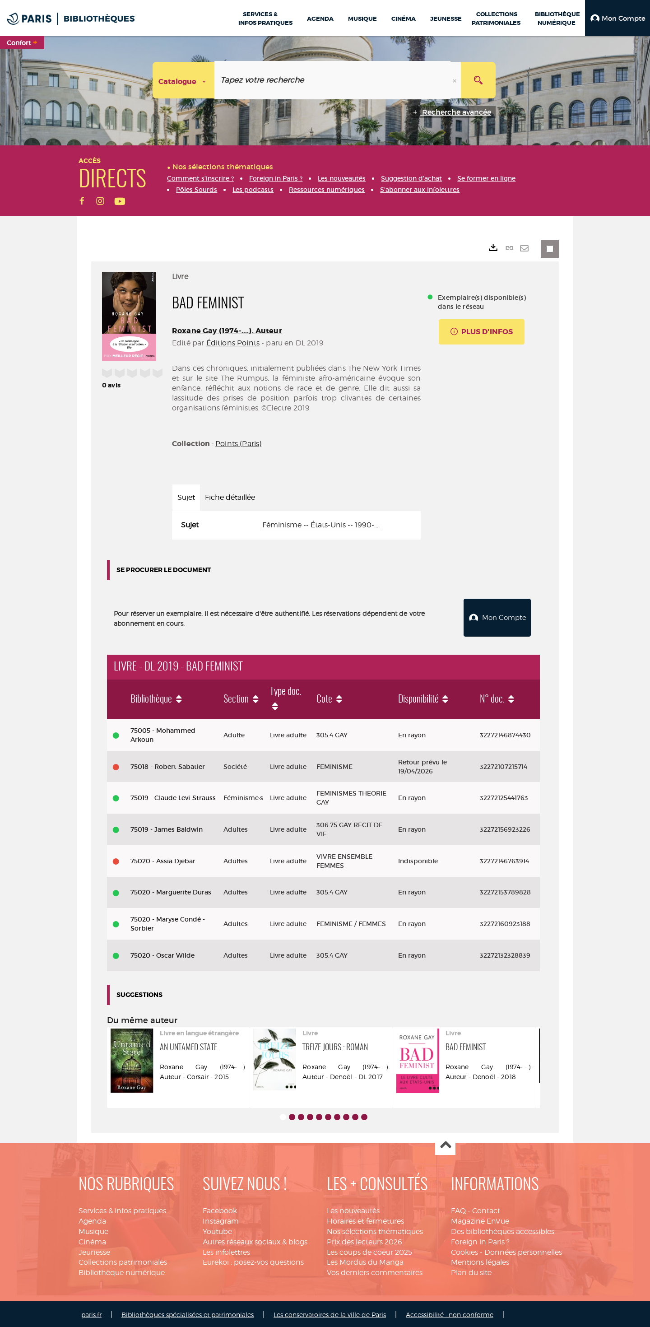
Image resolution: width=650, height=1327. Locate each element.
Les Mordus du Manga (365, 1260)
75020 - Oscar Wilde (162, 953)
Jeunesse (94, 1250)
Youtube (217, 1229)
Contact (486, 1208)
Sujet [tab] (186, 497)
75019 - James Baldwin (166, 827)
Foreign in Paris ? (480, 1239)
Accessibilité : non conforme (449, 1312)
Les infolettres (226, 1250)
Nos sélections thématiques (375, 1229)
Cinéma (92, 1239)
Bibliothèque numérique (122, 1270)
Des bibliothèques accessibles (502, 1229)
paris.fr (91, 1312)
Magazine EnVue (480, 1219)
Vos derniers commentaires (374, 1270)
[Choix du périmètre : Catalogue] (184, 80)
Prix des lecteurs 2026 (364, 1239)
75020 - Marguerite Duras (170, 890)
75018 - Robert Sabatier (167, 764)
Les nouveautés (353, 1208)
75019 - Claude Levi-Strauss (173, 796)
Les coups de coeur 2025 (369, 1250)
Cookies (464, 1250)
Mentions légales (480, 1260)
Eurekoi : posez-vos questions (253, 1260)
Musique (93, 1229)
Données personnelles (523, 1250)
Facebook (220, 1208)
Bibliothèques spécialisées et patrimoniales (187, 1312)
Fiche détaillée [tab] (230, 497)
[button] (617, 18)
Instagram (221, 1219)
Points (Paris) (238, 443)
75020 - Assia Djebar (162, 859)
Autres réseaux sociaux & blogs (255, 1239)
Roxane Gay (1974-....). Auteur (227, 330)
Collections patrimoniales (123, 1260)
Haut (445, 1143)
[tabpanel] (296, 525)
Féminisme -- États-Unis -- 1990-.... (321, 525)
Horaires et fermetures (365, 1219)
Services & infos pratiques (122, 1208)
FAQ (458, 1208)
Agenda (92, 1219)
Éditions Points (233, 343)
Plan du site (471, 1270)
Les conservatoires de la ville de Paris (330, 1312)
